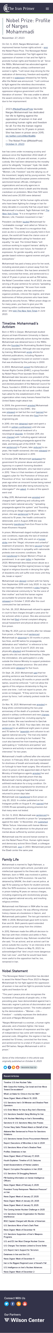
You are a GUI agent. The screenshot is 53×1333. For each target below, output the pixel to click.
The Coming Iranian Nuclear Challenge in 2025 (24, 1210)
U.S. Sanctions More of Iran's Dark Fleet (21, 1225)
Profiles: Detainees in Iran (15, 1152)
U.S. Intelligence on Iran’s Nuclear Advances (23, 1267)
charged (11, 437)
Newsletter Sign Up (28, 1067)
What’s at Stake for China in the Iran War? (21, 1094)
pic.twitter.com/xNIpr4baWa (20, 136)
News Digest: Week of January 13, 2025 (21, 1205)
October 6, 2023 (15, 144)
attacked (16, 651)
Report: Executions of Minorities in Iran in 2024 (24, 1143)
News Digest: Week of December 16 (19, 1230)
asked (23, 489)
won (46, 47)
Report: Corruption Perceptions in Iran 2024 (23, 1169)
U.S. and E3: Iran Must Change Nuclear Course (24, 1241)
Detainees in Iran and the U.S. (17, 1254)
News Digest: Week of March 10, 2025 (20, 1098)
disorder (19, 434)
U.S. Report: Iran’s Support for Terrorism (21, 1250)
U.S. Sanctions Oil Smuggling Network (20, 1174)
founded (15, 345)
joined (27, 367)
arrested (31, 405)
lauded (26, 222)
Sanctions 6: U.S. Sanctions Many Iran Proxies (23, 1123)
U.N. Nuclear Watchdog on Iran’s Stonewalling (24, 1118)
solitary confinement (21, 427)
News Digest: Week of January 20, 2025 (21, 1201)
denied (22, 581)
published (43, 822)
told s (25, 311)
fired (36, 415)
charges (45, 714)
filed (17, 619)
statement (20, 78)
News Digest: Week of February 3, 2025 (21, 1185)
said (35, 673)
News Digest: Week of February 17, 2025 (21, 1156)
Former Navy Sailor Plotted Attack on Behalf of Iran (26, 1127)
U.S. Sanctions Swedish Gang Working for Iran (24, 1114)
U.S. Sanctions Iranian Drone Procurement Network (26, 1139)
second (38, 546)
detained (23, 423)
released (11, 412)
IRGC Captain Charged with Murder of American (24, 1221)
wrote (29, 352)
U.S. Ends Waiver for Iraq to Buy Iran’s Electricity (25, 1110)
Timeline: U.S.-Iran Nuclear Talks (18, 1082)
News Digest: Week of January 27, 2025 (21, 1197)
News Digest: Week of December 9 (19, 1259)
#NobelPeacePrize (22, 109)
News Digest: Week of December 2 (19, 1272)
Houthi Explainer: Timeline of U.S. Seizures (22, 1160)
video (37, 587)
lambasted (37, 459)
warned (40, 803)
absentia (22, 637)
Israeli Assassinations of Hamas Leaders (21, 1165)
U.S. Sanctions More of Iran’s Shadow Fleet (22, 1147)
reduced (37, 447)
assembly (25, 731)
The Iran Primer (20, 8)
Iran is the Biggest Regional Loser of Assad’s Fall (25, 1263)
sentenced (12, 447)
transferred (19, 524)
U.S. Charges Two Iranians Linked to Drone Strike (25, 1246)
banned (40, 412)
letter (28, 559)
